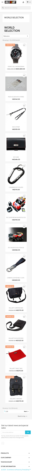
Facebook (2, 443)
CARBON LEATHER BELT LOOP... (16, 278)
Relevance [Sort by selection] (16, 36)
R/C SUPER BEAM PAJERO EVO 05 (16, 217)
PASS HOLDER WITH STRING (16, 97)
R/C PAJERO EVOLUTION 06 (16, 247)
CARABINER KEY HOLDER (16, 187)
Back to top (23, 416)
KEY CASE (16, 157)
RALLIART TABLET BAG (16, 368)
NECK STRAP (16, 127)
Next (26, 411)
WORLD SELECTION (14, 17)
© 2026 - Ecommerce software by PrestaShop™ (16, 470)
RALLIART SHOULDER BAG (16, 338)
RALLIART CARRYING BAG (16, 308)
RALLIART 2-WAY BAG (16, 399)
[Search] (16, 8)
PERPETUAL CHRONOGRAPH (16, 66)
